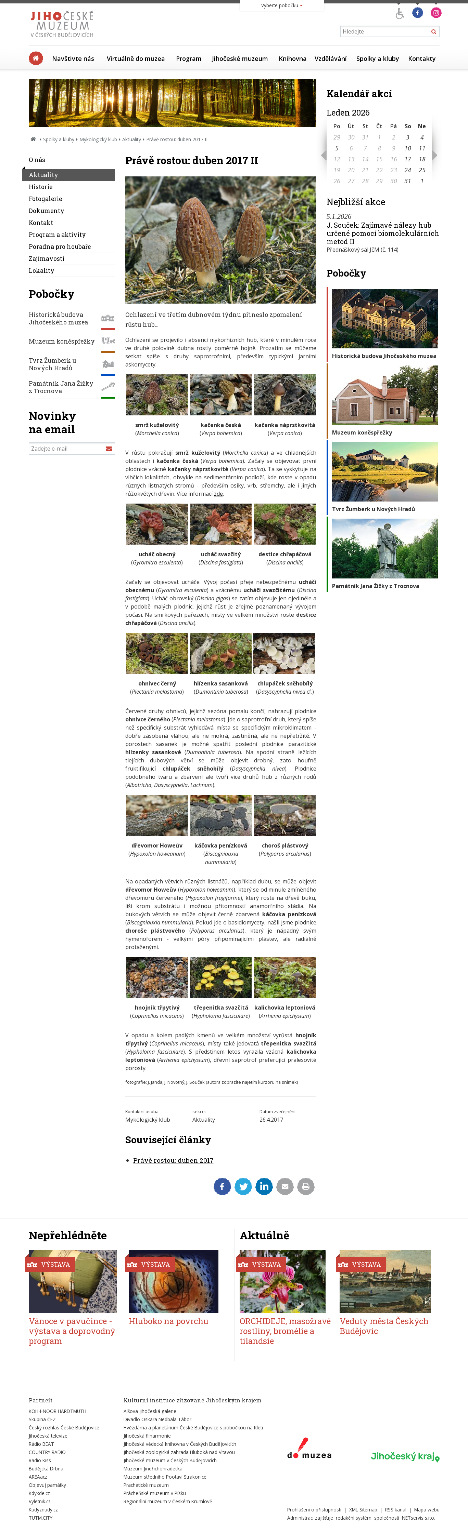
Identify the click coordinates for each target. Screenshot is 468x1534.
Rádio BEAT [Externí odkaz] (41, 1444)
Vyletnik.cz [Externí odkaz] (40, 1501)
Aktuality (131, 139)
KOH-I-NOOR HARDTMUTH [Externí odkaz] (57, 1411)
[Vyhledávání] (390, 31)
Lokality (41, 271)
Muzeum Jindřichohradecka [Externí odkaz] (153, 1468)
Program (189, 58)
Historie (40, 187)
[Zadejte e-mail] (72, 448)
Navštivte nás (73, 58)
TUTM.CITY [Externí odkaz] (40, 1518)
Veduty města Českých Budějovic (384, 1326)
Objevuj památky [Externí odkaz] (47, 1485)
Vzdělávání (331, 58)
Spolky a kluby (377, 58)
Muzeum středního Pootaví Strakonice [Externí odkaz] (165, 1476)
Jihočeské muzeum (240, 58)
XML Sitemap (363, 1509)
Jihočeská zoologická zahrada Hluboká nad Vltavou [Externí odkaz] (179, 1452)
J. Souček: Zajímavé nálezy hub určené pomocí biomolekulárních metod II (383, 233)
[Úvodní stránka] (63, 39)
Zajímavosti (46, 259)
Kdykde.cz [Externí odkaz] (39, 1493)
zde (218, 493)
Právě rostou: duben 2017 (173, 1160)
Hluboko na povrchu (168, 1321)
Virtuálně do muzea (136, 58)
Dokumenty (46, 211)
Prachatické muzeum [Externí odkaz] (146, 1485)
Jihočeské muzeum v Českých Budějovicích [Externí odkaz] (170, 1460)
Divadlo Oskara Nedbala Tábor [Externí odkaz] (157, 1419)
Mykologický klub (98, 139)
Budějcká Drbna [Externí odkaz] (46, 1468)
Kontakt (41, 223)
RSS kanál (395, 1509)
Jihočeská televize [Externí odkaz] (48, 1435)
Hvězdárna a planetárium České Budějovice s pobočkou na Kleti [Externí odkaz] (193, 1427)
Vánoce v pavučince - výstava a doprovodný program (72, 1331)
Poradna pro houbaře (60, 247)
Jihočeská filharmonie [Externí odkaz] (147, 1435)
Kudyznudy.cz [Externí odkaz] (43, 1509)
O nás (37, 160)
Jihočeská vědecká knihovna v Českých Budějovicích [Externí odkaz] (180, 1444)
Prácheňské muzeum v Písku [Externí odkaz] (155, 1493)
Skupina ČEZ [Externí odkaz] (42, 1419)
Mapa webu (427, 1509)
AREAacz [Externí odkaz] (38, 1476)
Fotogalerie (45, 199)
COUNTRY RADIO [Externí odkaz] (47, 1452)
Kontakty (422, 58)
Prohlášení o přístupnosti (314, 1509)
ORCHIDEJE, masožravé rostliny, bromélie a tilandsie (285, 1331)
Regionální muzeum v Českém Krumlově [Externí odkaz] (168, 1501)
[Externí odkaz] (309, 1449)
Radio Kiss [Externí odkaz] (40, 1460)
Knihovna (293, 58)
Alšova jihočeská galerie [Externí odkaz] (150, 1411)
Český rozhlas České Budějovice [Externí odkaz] (64, 1427)
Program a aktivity (57, 235)
